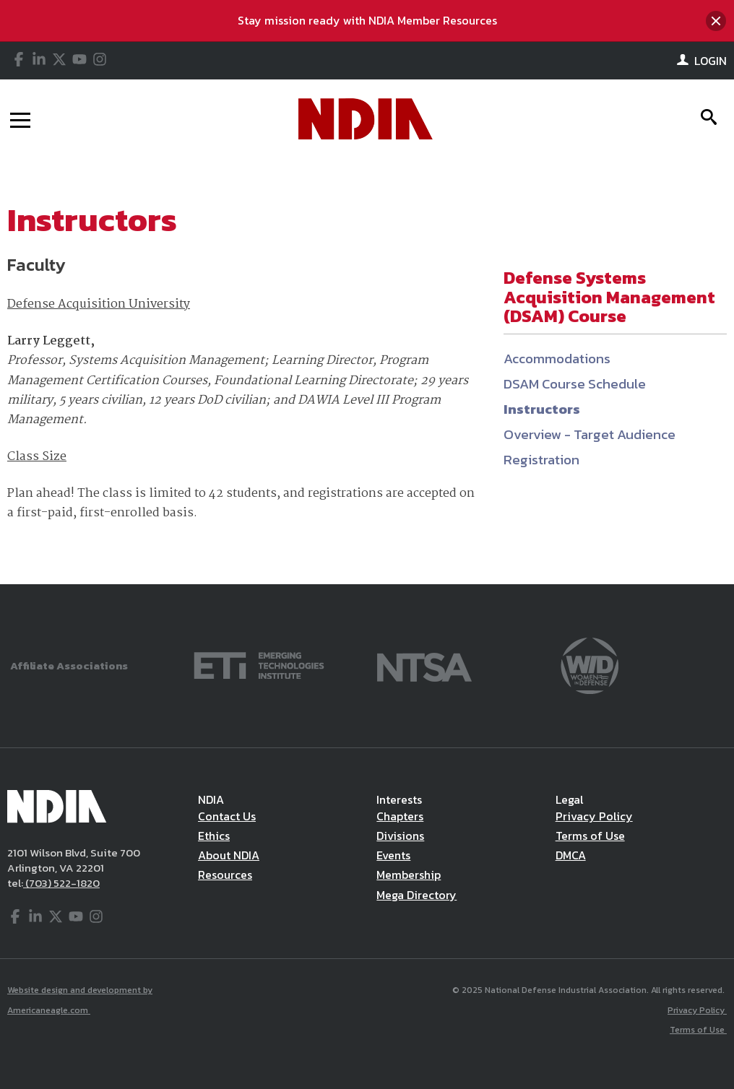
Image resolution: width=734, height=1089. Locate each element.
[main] (367, 371)
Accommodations (557, 358)
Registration (541, 459)
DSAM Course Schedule (575, 383)
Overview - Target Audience (589, 434)
